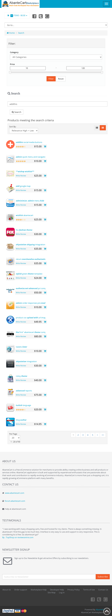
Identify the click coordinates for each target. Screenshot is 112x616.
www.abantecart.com (14, 493)
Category (14, 52)
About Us (6, 589)
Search (21, 32)
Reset (61, 78)
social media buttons (29, 142)
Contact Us (103, 589)
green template (29, 273)
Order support (20, 589)
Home (11, 32)
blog (21, 420)
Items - (17, 15)
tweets (21, 346)
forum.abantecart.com (15, 501)
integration (30, 244)
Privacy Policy (73, 589)
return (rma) (34, 259)
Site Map (51, 592)
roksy (21, 376)
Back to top (106, 611)
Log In (62, 592)
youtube (47, 16)
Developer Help (57, 589)
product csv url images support (35, 317)
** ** (25, 171)
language (23, 405)
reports (24, 390)
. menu (30, 200)
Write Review (21, 175)
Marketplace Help (39, 589)
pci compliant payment (37, 288)
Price (12, 64)
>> (103, 435)
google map (23, 186)
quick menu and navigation (35, 156)
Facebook (34, 16)
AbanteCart (101, 609)
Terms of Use (89, 589)
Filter (51, 78)
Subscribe (103, 576)
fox (24, 230)
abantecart (24, 215)
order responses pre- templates (36, 303)
